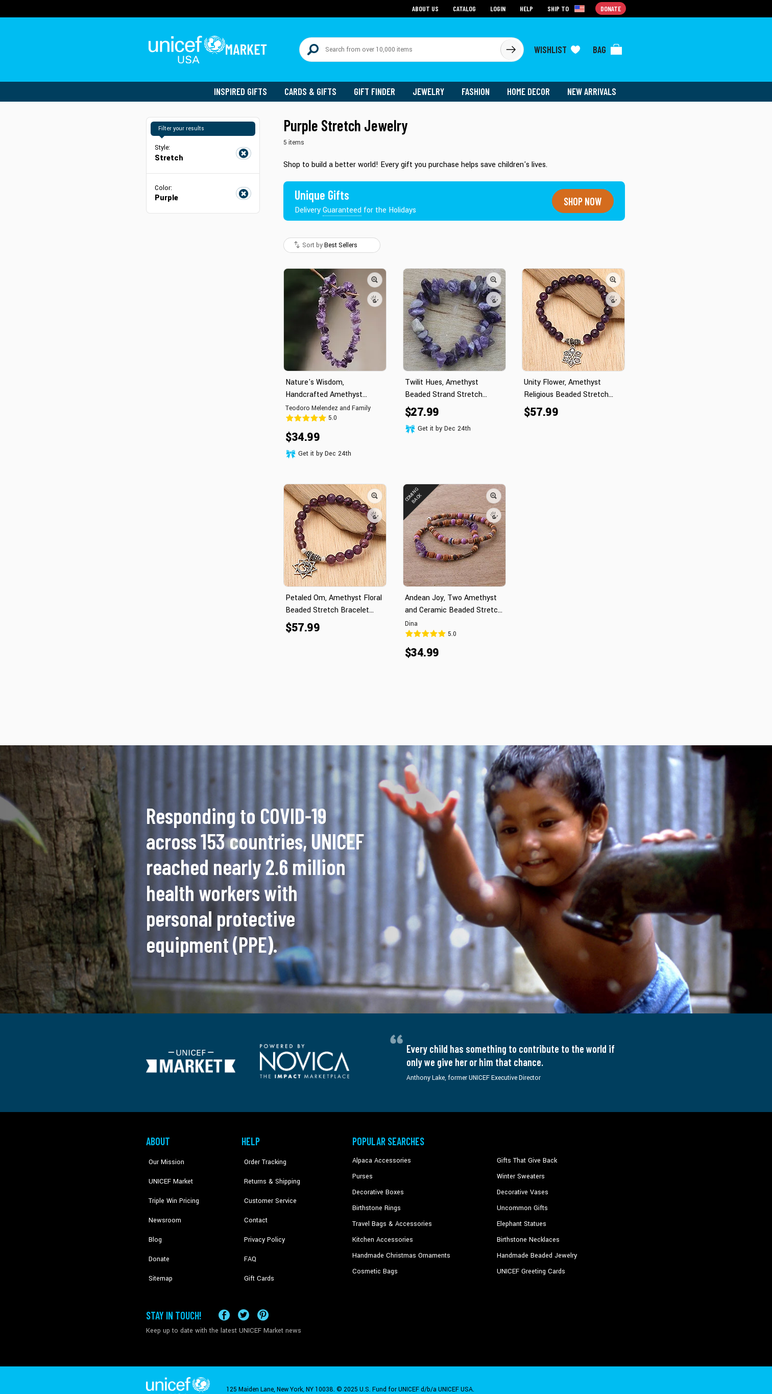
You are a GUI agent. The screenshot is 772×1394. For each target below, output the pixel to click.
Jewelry (432, 86)
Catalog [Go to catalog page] (465, 8)
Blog (152, 1216)
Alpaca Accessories (380, 1154)
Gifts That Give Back (525, 1154)
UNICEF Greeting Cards (529, 1263)
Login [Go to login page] (498, 8)
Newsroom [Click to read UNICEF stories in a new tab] (161, 1201)
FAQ (248, 1232)
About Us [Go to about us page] (427, 8)
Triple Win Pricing (170, 1185)
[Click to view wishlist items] (557, 47)
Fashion (478, 86)
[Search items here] (400, 47)
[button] (374, 274)
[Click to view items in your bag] (607, 47)
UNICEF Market (166, 1170)
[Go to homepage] (210, 47)
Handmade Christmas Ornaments (399, 1248)
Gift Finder (379, 86)
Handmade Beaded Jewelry (534, 1248)
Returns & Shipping (269, 1170)
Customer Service (266, 1185)
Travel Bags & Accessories (389, 1216)
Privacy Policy (261, 1216)
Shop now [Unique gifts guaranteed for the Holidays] (581, 196)
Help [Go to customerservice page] (527, 8)
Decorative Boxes (376, 1185)
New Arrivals (592, 86)
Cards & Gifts (316, 86)
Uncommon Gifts (521, 1201)
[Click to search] (510, 47)
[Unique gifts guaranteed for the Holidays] (356, 196)
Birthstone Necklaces (526, 1232)
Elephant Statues (521, 1216)
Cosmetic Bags (374, 1263)
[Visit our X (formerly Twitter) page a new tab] (243, 1297)
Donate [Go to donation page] (611, 8)
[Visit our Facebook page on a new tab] (224, 1297)
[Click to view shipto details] (567, 8)
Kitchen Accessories (380, 1232)
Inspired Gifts (248, 86)
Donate (156, 1232)
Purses (362, 1170)
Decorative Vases (521, 1185)
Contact (253, 1201)
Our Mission (163, 1154)
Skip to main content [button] (386, 0)
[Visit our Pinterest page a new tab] (263, 1297)
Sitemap (158, 1248)
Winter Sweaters (519, 1170)
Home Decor (530, 86)
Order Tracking (262, 1154)
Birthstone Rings (376, 1201)
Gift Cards (256, 1248)
